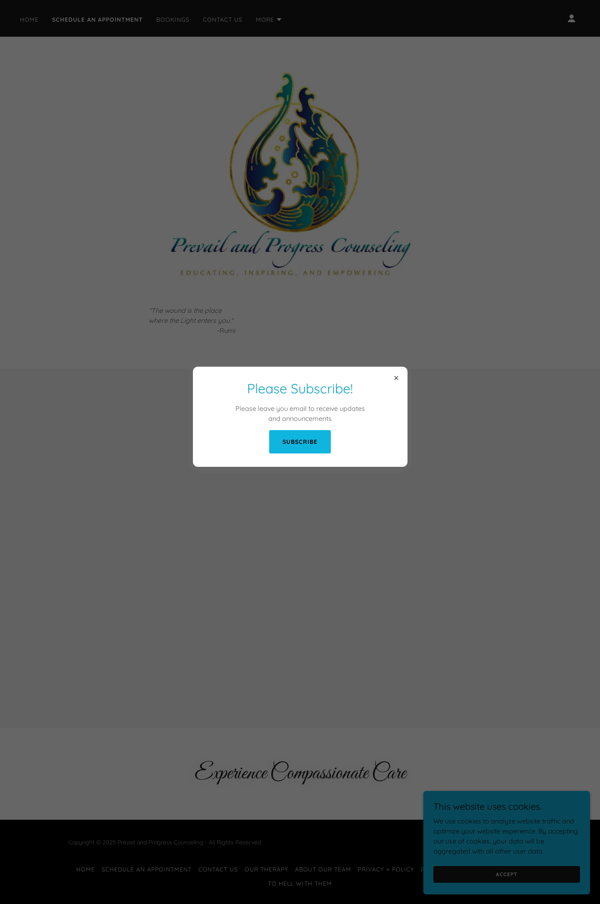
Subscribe (300, 442)
